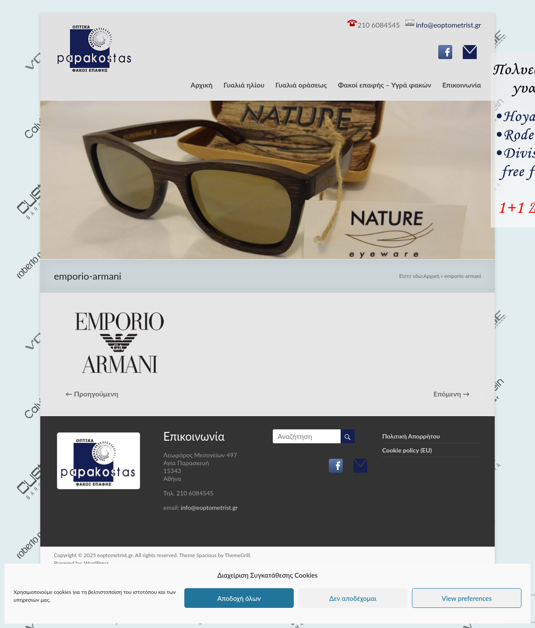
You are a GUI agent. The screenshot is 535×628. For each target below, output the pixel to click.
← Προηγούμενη (91, 393)
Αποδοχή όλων (239, 598)
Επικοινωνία (461, 85)
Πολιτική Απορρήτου (411, 436)
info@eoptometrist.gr (447, 25)
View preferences (467, 598)
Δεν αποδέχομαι (352, 598)
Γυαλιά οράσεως (301, 85)
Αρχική (201, 85)
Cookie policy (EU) (407, 450)
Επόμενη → (451, 393)
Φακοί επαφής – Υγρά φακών (385, 85)
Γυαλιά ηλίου (244, 85)
